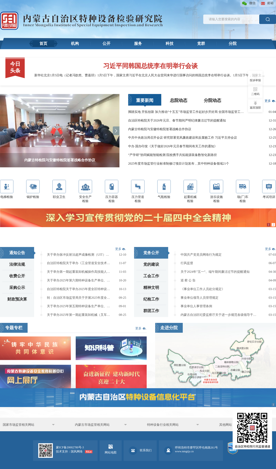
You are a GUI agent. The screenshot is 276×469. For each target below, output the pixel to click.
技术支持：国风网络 (69, 451)
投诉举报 (255, 78)
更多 (270, 102)
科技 (169, 43)
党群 (201, 43)
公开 (106, 43)
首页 (43, 43)
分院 (233, 43)
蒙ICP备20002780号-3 (70, 447)
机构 (75, 43)
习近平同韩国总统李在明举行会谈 (150, 65)
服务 (138, 43)
